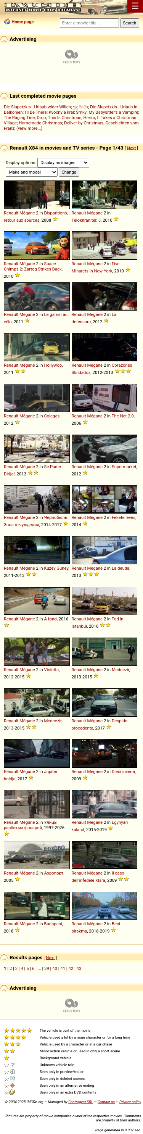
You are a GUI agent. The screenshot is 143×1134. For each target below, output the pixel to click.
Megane (27, 314)
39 (46, 968)
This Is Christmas (64, 117)
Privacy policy (130, 1102)
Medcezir (120, 669)
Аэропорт (53, 873)
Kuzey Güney (56, 568)
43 (79, 968)
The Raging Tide (19, 117)
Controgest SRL (80, 1102)
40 (54, 968)
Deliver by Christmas (83, 123)
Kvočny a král (61, 112)
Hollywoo (53, 365)
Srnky (81, 112)
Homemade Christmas (40, 123)
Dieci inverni (123, 771)
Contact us (106, 1102)
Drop (41, 117)
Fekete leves (123, 517)
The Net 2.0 (123, 416)
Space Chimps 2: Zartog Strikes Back (33, 266)
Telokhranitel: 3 (86, 220)
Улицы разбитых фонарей (31, 825)
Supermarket (124, 466)
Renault (11, 213)
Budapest (53, 923)
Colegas (51, 416)
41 (62, 968)
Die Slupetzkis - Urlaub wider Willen (37, 107)
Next (131, 147)
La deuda (120, 568)
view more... (29, 128)
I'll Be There (36, 112)
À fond (50, 619)
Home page (22, 21)
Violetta (51, 669)
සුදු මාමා (80, 107)
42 (70, 968)
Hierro (89, 117)
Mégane (27, 213)
